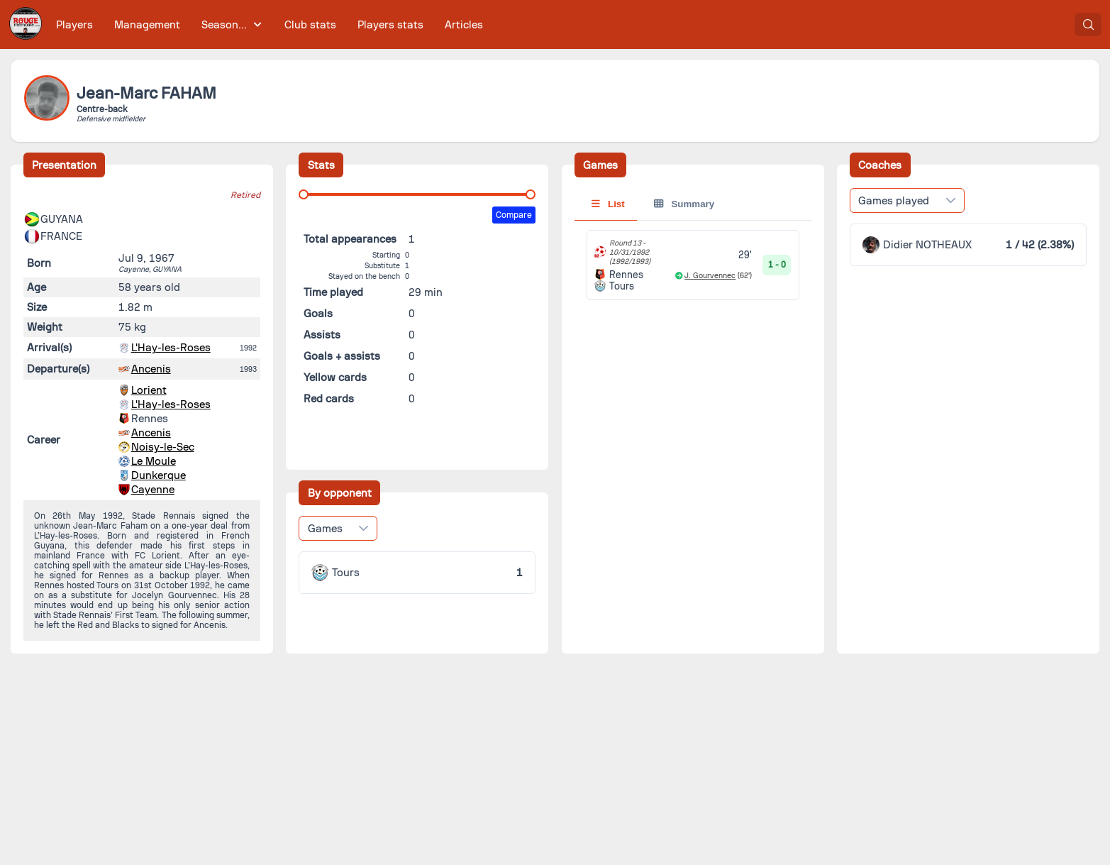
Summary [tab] (684, 204)
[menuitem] (74, 24)
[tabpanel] (693, 265)
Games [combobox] (325, 528)
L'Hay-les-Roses (171, 347)
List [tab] (608, 204)
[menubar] (269, 24)
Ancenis (151, 369)
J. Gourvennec (710, 275)
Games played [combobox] (893, 200)
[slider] (304, 194)
